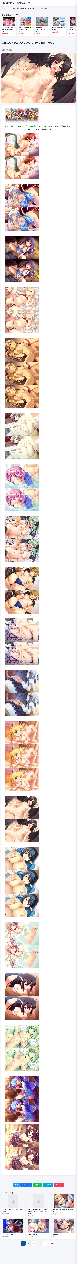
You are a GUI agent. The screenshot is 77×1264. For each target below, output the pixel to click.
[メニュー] (72, 3)
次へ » (52, 1243)
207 (44, 1243)
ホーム (4, 9)
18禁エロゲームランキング (16, 3)
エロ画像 (12, 9)
